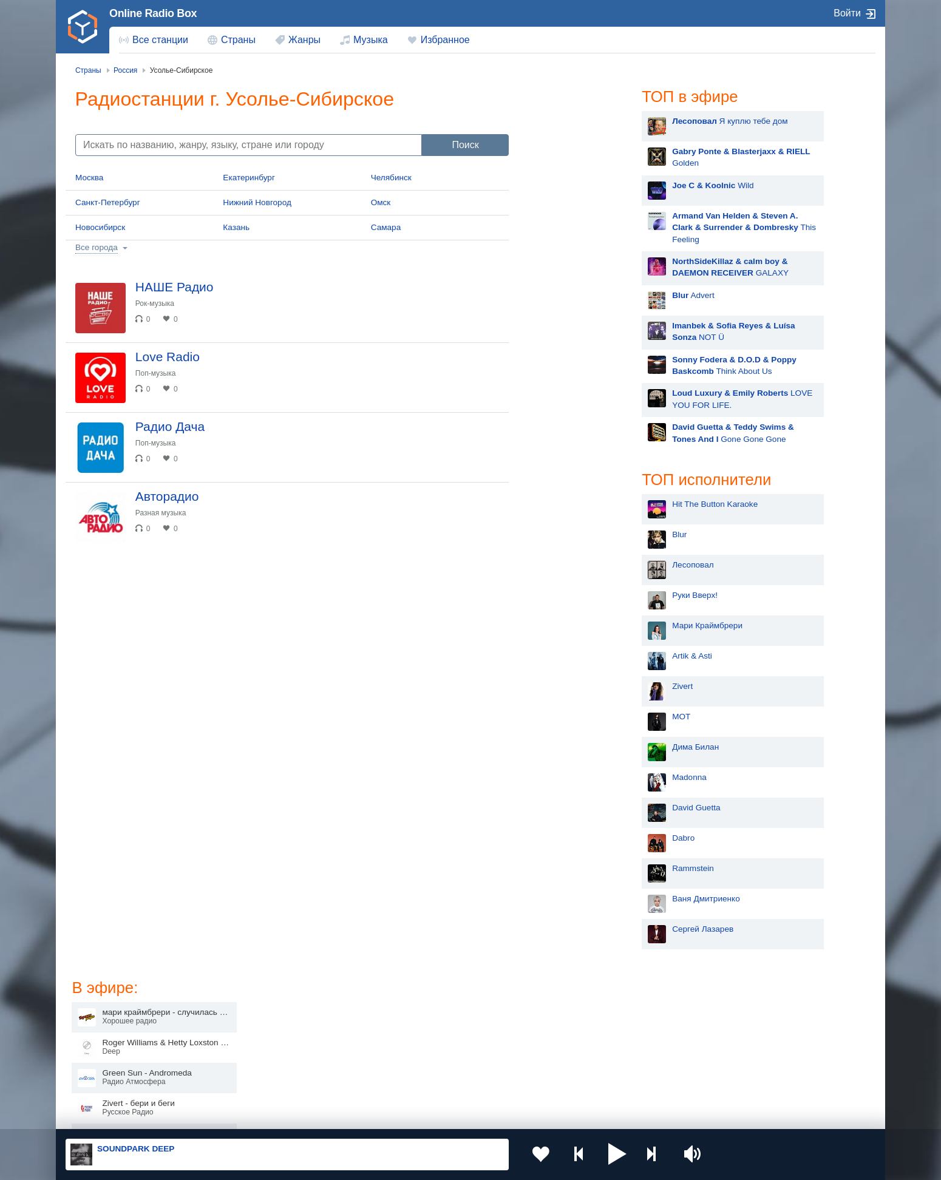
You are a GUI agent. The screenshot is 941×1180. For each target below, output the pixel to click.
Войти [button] (847, 13)
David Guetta (573, 807)
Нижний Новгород (257, 202)
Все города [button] (96, 247)
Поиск (465, 145)
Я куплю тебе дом (607, 121)
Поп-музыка (157, 374)
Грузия (263, 1081)
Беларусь (105, 1081)
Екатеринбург (249, 177)
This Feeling (621, 227)
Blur (556, 534)
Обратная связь (426, 1115)
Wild (589, 185)
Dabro (560, 838)
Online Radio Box (153, 13)
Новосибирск (100, 227)
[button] (609, 1154)
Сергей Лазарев (579, 929)
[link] (83, 27)
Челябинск (391, 177)
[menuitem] (153, 40)
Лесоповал (569, 564)
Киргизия (104, 1040)
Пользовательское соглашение (216, 1115)
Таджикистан (274, 1040)
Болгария (595, 1040)
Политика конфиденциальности (334, 1115)
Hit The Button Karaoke (591, 504)
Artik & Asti (569, 655)
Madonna (566, 777)
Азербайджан (440, 1081)
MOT (558, 716)
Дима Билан (572, 746)
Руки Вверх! (571, 595)
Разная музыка (162, 516)
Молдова (431, 1020)
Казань (236, 227)
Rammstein (570, 868)
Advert (570, 295)
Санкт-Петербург (107, 202)
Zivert (559, 686)
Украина (266, 1020)
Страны (238, 40)
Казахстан (596, 1020)
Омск (381, 202)
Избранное (445, 40)
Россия (100, 1020)
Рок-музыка (156, 303)
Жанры (304, 40)
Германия (595, 1081)
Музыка (370, 40)
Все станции (160, 40)
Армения (431, 1040)
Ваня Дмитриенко (583, 898)
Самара (386, 227)
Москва (89, 177)
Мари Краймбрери (584, 625)
